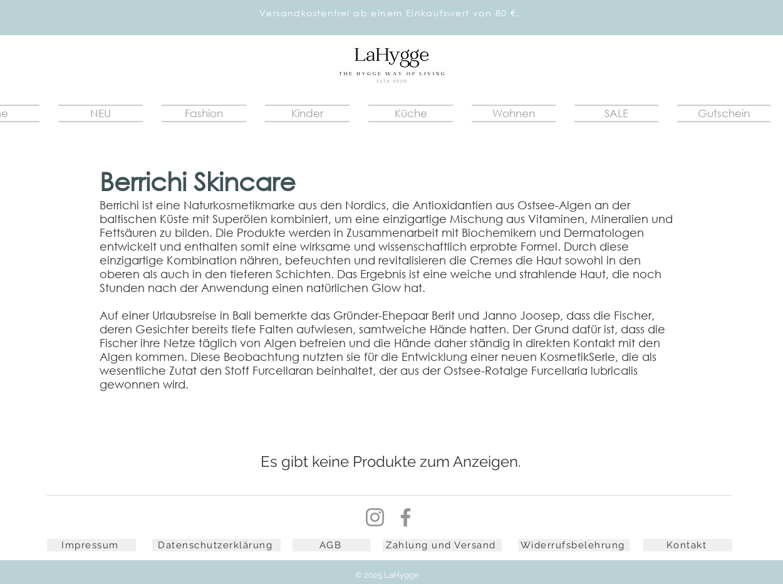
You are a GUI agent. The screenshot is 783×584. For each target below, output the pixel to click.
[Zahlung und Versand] (442, 545)
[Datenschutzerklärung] (216, 545)
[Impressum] (91, 545)
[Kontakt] (687, 545)
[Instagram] (375, 517)
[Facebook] (405, 517)
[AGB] (332, 545)
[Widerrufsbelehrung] (574, 545)
